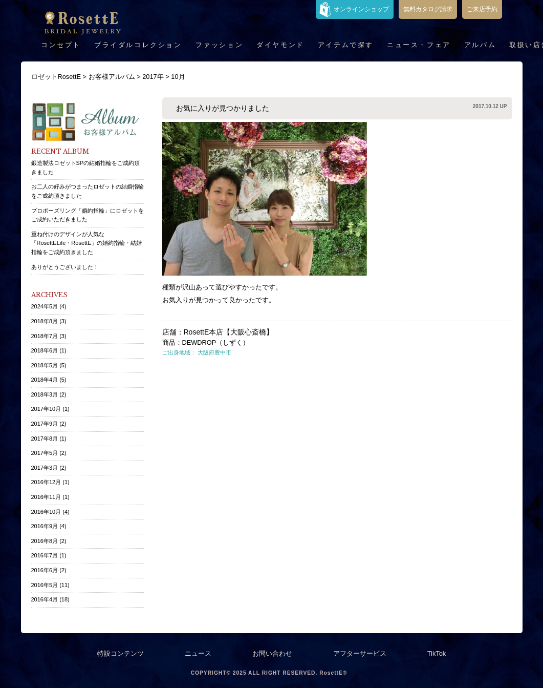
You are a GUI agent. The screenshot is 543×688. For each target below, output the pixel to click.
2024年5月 (44, 306)
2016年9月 (44, 526)
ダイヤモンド (280, 45)
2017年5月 (44, 453)
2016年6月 (44, 570)
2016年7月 (44, 555)
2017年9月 (44, 424)
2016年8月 (44, 541)
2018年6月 (44, 350)
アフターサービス (359, 653)
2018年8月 (44, 321)
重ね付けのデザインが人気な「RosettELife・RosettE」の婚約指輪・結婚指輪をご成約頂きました (86, 243)
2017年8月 (44, 438)
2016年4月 (44, 599)
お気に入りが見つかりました (222, 108)
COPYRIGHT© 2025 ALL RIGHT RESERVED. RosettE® (269, 673)
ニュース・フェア (419, 45)
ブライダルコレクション (138, 45)
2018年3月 (44, 394)
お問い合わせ (272, 653)
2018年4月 (44, 380)
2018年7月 (44, 336)
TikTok (436, 653)
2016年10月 (46, 512)
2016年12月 (46, 482)
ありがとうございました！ (65, 267)
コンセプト (61, 45)
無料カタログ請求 (427, 9)
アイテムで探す (346, 45)
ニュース (198, 653)
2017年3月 (44, 468)
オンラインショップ (361, 9)
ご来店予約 (482, 9)
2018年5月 (44, 365)
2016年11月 (46, 497)
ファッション (220, 45)
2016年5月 (44, 585)
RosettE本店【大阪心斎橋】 (229, 332)
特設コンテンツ (120, 653)
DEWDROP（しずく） (216, 342)
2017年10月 (46, 409)
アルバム (480, 45)
